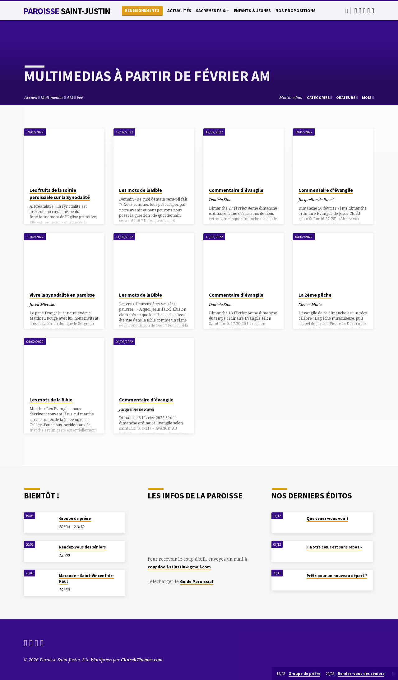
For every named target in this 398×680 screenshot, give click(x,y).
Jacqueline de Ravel (316, 199)
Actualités (179, 10)
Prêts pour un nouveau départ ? (337, 575)
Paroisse (66, 10)
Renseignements (142, 10)
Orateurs (347, 97)
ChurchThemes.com (142, 660)
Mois (368, 97)
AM (70, 97)
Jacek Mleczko (42, 304)
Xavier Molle (310, 304)
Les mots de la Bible (140, 190)
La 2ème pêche (314, 295)
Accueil (30, 97)
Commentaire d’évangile (236, 190)
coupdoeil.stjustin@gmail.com (179, 567)
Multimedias (52, 97)
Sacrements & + (212, 10)
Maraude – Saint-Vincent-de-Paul (86, 578)
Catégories (319, 97)
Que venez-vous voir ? (327, 518)
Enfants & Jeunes (252, 10)
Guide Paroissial (196, 581)
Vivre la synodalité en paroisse (62, 295)
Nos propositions (295, 10)
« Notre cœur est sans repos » (334, 547)
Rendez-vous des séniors (82, 547)
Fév (80, 97)
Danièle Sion (220, 199)
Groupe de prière (75, 518)
